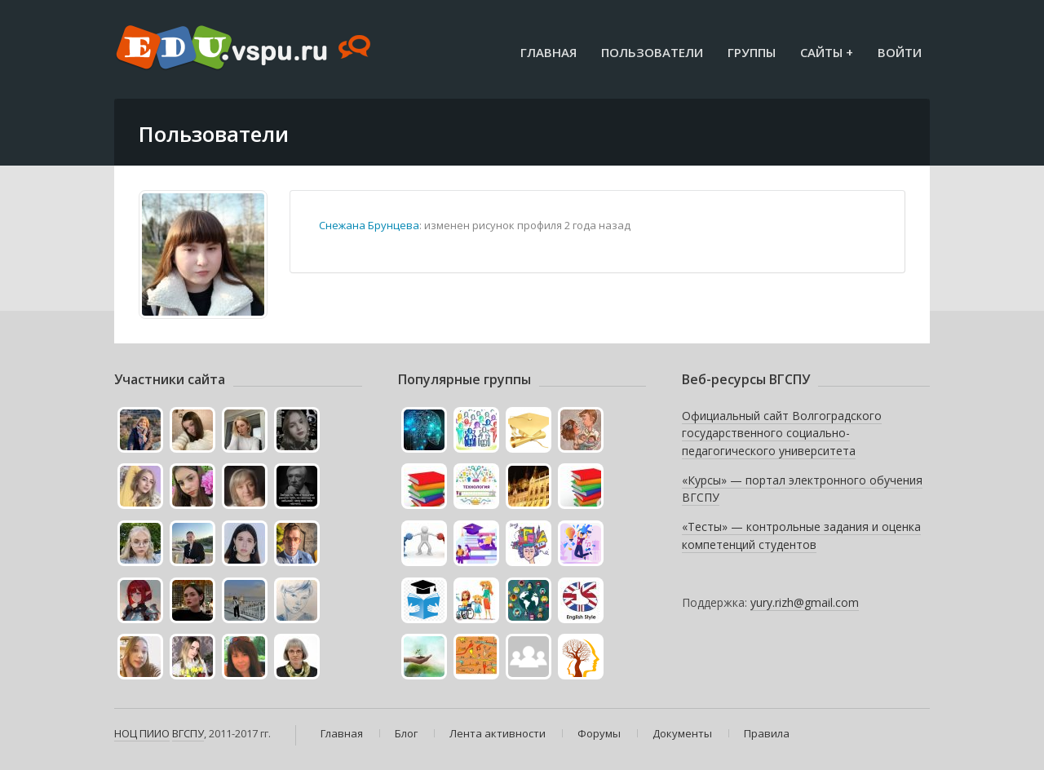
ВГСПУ (188, 733)
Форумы (599, 733)
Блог (406, 733)
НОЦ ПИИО (142, 733)
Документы (682, 733)
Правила (767, 733)
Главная (548, 52)
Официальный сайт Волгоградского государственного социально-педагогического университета (782, 433)
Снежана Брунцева (369, 225)
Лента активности (497, 733)
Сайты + (826, 52)
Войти (900, 52)
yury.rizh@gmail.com (804, 602)
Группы (752, 52)
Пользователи (652, 52)
